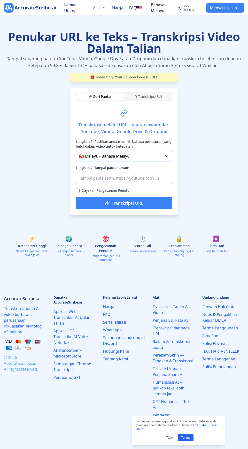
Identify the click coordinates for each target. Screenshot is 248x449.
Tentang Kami (115, 359)
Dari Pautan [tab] (100, 96)
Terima (186, 437)
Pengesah (161, 415)
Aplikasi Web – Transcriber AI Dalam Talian (73, 317)
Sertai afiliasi (114, 322)
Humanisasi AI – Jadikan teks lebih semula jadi (168, 388)
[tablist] (124, 96)
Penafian (210, 335)
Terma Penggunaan (220, 328)
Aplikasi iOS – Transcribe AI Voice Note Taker (71, 336)
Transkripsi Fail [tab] (147, 96)
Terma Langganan (218, 359)
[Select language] (153, 8)
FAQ (132, 7)
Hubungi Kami (116, 351)
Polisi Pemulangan (219, 366)
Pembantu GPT (67, 377)
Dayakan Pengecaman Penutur (106, 190)
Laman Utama (70, 7)
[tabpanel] (124, 156)
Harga (117, 7)
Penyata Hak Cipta (218, 306)
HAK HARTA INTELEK (220, 351)
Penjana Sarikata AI (170, 320)
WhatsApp (112, 330)
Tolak (169, 437)
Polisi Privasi (213, 343)
